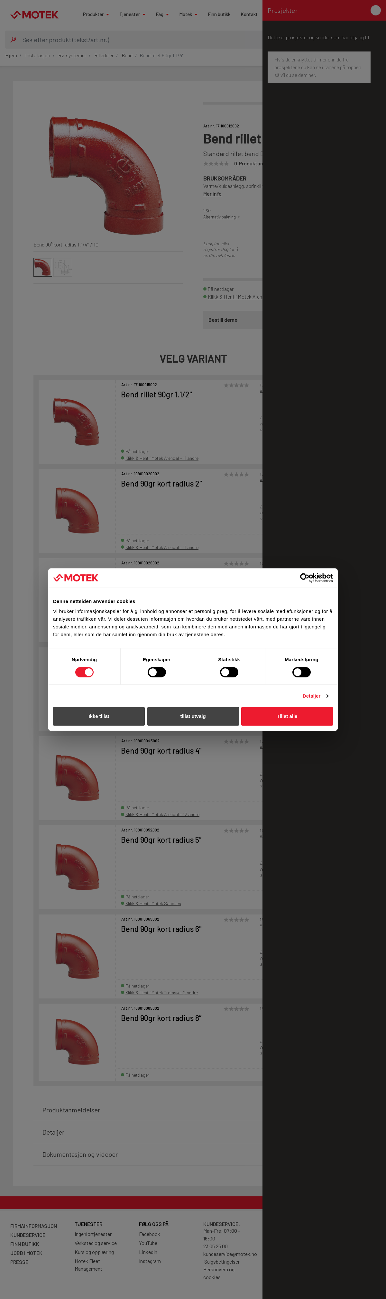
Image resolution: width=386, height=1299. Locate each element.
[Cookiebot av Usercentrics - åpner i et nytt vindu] (305, 578)
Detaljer (312, 696)
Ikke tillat (98, 716)
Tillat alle (287, 716)
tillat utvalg (193, 716)
